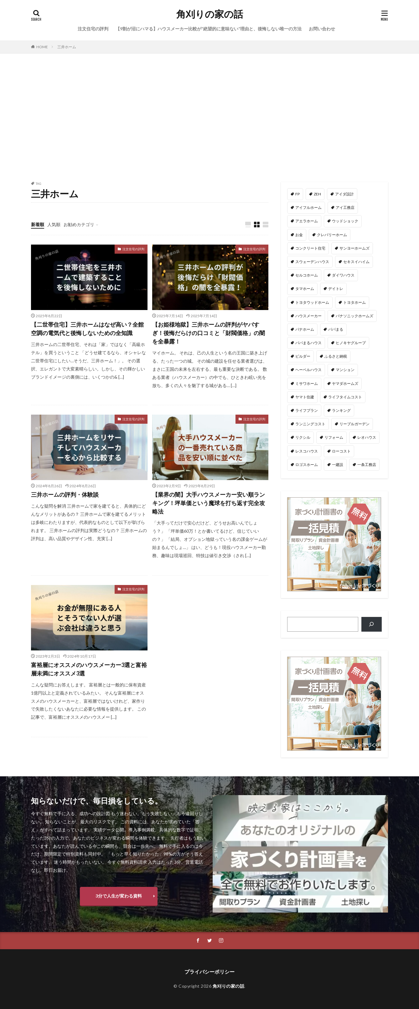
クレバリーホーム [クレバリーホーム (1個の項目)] (332, 234)
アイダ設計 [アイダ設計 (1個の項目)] (344, 194)
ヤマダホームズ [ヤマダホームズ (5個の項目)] (345, 383)
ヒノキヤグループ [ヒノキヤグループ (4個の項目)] (351, 342)
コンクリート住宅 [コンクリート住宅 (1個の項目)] (310, 248)
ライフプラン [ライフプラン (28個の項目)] (306, 410)
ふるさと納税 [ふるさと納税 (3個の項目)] (335, 356)
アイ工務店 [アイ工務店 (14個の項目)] (345, 207)
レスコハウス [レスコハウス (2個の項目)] (306, 451)
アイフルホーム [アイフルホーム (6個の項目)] (308, 207)
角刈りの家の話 (209, 14)
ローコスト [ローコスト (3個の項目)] (341, 451)
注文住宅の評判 (93, 28)
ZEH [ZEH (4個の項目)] (317, 194)
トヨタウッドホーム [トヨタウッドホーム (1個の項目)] (312, 302)
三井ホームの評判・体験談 (65, 494)
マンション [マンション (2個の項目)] (345, 369)
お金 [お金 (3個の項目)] (299, 234)
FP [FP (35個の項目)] (297, 194)
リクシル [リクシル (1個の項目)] (302, 437)
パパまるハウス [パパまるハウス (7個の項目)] (308, 342)
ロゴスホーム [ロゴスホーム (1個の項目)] (306, 464)
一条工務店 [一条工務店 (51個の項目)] (366, 464)
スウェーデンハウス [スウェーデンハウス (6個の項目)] (312, 261)
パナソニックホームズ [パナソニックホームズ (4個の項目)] (354, 315)
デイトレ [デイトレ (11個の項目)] (335, 288)
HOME (42, 46)
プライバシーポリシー (209, 972)
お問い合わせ (322, 28)
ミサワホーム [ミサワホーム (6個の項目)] (306, 383)
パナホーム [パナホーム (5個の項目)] (304, 329)
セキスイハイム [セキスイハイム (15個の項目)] (356, 261)
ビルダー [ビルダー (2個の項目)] (302, 356)
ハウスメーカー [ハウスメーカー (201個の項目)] (308, 315)
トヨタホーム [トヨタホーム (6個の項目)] (354, 302)
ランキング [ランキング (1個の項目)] (341, 410)
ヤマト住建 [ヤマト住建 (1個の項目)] (304, 397)
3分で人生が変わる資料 (119, 895)
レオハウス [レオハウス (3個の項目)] (366, 437)
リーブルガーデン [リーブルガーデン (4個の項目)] (354, 424)
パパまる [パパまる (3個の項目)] (335, 329)
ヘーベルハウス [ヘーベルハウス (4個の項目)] (308, 369)
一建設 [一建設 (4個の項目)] (337, 464)
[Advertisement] (209, 116)
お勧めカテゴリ (79, 224)
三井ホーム (66, 46)
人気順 (53, 224)
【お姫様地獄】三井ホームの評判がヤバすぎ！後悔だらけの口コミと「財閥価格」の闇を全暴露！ (208, 333)
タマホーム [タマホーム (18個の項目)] (304, 288)
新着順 (37, 224)
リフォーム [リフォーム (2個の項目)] (333, 437)
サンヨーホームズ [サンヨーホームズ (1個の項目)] (354, 248)
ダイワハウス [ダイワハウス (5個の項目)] (343, 275)
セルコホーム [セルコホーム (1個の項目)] (306, 275)
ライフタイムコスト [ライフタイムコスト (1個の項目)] (345, 397)
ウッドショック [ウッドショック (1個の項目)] (345, 221)
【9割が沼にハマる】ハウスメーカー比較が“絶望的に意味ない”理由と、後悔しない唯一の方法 (209, 28)
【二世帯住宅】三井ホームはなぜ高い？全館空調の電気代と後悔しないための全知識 (87, 328)
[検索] (371, 624)
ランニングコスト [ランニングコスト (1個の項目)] (310, 424)
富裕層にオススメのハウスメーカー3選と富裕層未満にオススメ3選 (89, 669)
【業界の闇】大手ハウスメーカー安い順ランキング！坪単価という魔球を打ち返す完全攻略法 (208, 503)
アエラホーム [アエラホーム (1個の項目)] (306, 221)
